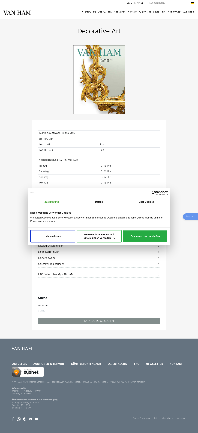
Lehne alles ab (53, 236)
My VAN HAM (134, 3)
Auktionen (89, 12)
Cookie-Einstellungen (142, 418)
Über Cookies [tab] (146, 201)
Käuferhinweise (47, 258)
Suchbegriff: (43, 305)
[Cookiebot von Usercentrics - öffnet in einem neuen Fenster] (154, 192)
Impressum (180, 418)
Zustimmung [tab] (52, 201)
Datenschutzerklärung (163, 418)
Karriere (188, 12)
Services (120, 12)
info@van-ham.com (136, 382)
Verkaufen (105, 12)
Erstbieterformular (48, 252)
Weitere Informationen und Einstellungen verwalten (99, 236)
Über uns (159, 12)
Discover (145, 12)
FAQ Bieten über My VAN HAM (55, 274)
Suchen (185, 3)
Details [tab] (99, 201)
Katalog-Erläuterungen (50, 246)
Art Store (174, 12)
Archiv (132, 12)
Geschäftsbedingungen (51, 264)
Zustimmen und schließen (145, 236)
